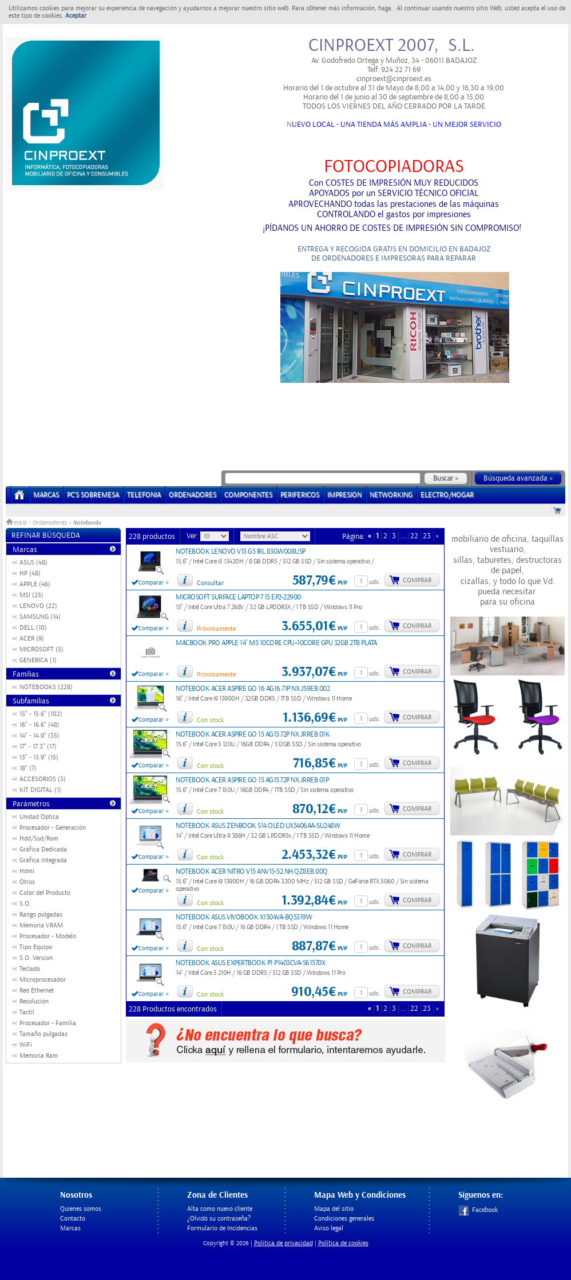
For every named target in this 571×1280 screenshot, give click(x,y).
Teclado (29, 969)
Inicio (17, 522)
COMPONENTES (248, 495)
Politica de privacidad (283, 1243)
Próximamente (216, 629)
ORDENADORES (192, 495)
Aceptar (75, 15)
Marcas (46, 495)
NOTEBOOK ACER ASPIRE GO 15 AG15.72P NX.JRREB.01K (253, 734)
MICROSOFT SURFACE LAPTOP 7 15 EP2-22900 (238, 597)
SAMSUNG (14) (40, 617)
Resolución (34, 1001)
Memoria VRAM (41, 925)
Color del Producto (44, 893)
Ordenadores (49, 522)
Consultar (210, 583)
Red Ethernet (36, 990)
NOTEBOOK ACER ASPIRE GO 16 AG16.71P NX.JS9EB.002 (253, 689)
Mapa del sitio (334, 1209)
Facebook (478, 1210)
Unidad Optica (39, 817)
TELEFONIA (144, 495)
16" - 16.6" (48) (39, 725)
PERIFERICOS (299, 495)
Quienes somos (80, 1209)
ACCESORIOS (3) (42, 779)
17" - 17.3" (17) (38, 746)
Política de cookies (343, 1243)
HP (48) (30, 573)
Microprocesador (42, 979)
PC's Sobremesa (93, 495)
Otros (27, 882)
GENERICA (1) (38, 660)
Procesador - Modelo (47, 936)
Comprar (417, 580)
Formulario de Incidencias (222, 1228)
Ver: (193, 536)
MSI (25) (31, 595)
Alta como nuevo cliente (219, 1209)
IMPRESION (344, 495)
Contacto (72, 1218)
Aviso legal (328, 1228)
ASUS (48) (33, 562)
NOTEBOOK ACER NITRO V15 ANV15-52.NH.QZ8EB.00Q (252, 871)
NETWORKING (391, 495)
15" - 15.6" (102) (40, 714)
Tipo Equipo (35, 947)
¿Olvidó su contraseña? (219, 1218)
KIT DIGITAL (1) (40, 790)
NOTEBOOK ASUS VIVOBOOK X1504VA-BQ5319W (244, 917)
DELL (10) (33, 627)
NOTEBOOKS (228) (46, 687)
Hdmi (26, 871)
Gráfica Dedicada (43, 849)
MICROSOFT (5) (41, 649)
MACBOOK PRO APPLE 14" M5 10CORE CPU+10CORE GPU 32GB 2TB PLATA (276, 643)
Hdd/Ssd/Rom (38, 838)
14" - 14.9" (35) (39, 735)
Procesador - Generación (52, 827)
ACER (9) (31, 638)
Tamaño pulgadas (43, 1034)
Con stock (210, 720)
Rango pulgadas (40, 914)
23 (427, 536)
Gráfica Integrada (43, 860)
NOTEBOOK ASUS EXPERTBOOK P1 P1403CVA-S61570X (250, 963)
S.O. (25, 903)
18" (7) (28, 768)
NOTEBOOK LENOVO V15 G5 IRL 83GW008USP (241, 551)
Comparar (151, 582)
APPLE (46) (34, 584)
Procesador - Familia (47, 1023)
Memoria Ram (38, 1055)
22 (414, 536)
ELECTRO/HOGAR (447, 495)
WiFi (25, 1045)
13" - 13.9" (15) (38, 757)
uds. (374, 582)
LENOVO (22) (38, 606)
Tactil (26, 1012)
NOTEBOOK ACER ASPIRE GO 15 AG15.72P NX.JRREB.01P (252, 780)
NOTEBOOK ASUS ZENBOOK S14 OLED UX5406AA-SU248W (258, 826)
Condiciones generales (344, 1218)
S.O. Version (36, 958)
